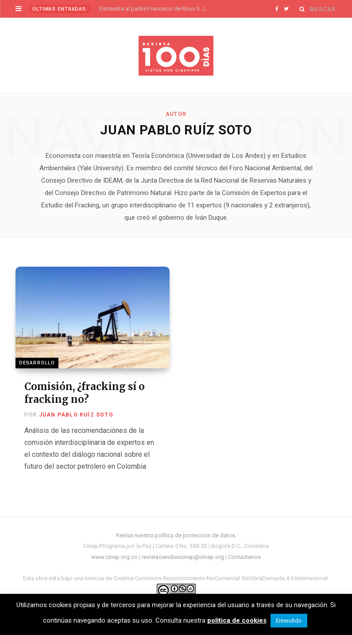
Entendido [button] (289, 620)
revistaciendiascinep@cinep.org (183, 557)
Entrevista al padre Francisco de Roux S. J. (153, 8)
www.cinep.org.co (114, 557)
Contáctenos (244, 557)
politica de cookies (237, 620)
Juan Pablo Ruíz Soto (76, 415)
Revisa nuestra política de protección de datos (175, 535)
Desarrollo (37, 363)
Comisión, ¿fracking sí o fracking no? (84, 392)
